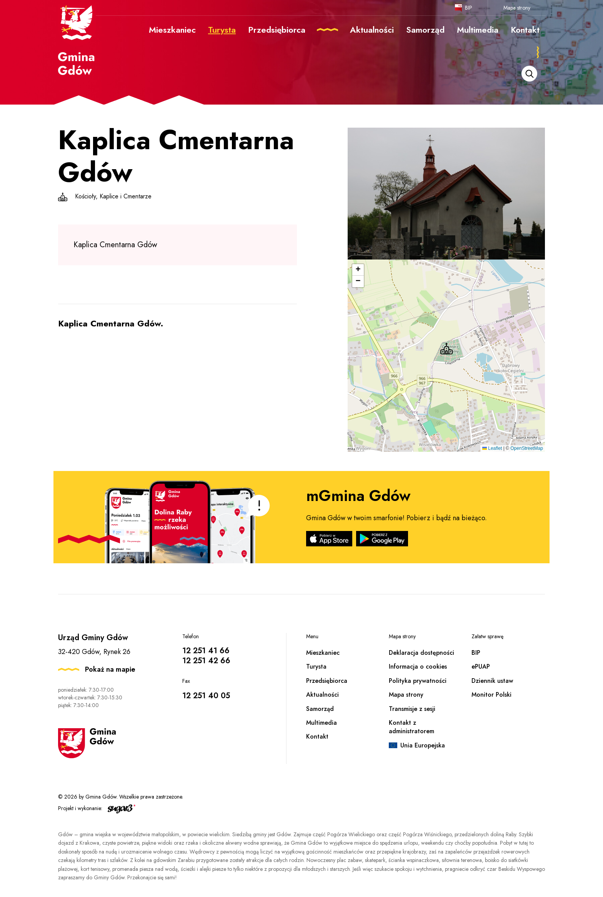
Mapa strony (516, 8)
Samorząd (320, 708)
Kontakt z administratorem (411, 727)
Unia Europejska (422, 745)
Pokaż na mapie (110, 669)
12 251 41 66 (206, 650)
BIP (468, 8)
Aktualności (322, 694)
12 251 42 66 (206, 660)
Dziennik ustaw (492, 680)
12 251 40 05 (206, 695)
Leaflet (492, 448)
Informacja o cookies (418, 666)
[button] (446, 348)
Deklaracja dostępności (421, 652)
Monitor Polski (491, 694)
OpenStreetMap (526, 448)
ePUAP (480, 666)
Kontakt (317, 736)
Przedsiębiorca (326, 680)
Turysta (316, 666)
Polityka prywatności (417, 680)
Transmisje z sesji (412, 708)
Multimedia (321, 722)
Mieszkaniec (323, 652)
